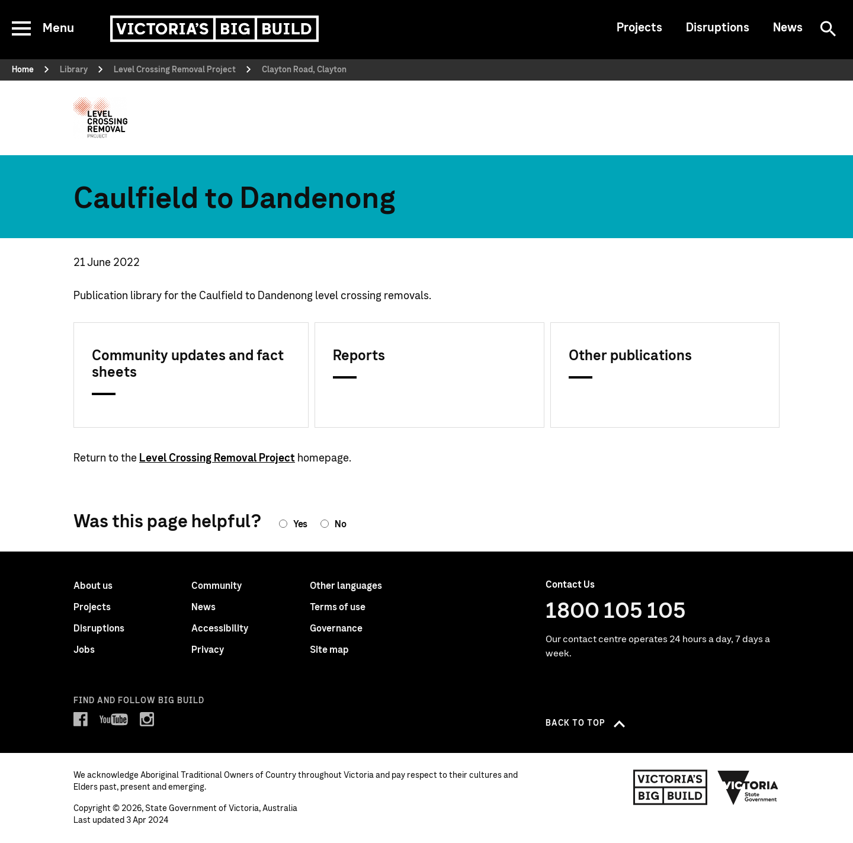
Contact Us (570, 584)
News (788, 28)
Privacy (207, 650)
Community (216, 586)
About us (93, 586)
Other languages (346, 586)
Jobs (84, 650)
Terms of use (337, 607)
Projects (639, 28)
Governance (336, 628)
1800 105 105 (616, 611)
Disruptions (717, 28)
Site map (329, 650)
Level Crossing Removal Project (217, 458)
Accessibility (219, 628)
